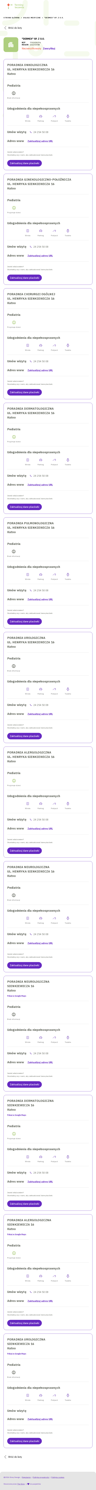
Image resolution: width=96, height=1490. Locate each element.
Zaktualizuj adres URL (40, 141)
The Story (21, 1484)
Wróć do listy (13, 28)
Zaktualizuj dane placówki (25, 163)
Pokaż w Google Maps (16, 996)
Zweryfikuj (49, 48)
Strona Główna (12, 18)
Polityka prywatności (41, 1477)
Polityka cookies (57, 1477)
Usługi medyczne (32, 18)
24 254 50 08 (40, 132)
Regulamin (26, 1477)
